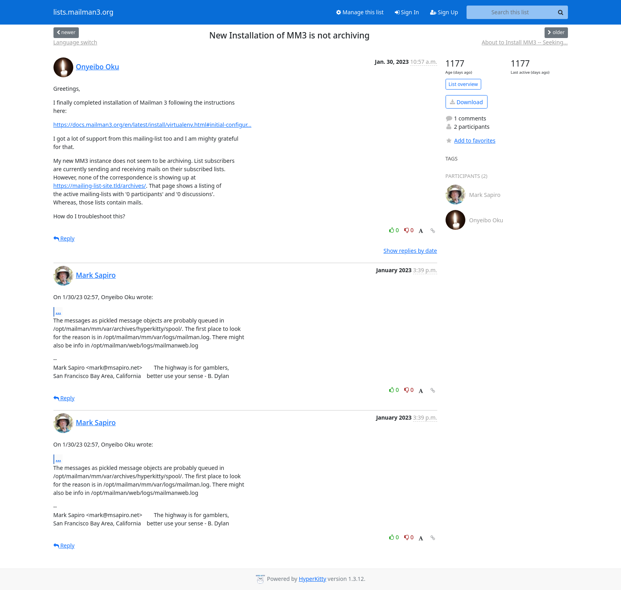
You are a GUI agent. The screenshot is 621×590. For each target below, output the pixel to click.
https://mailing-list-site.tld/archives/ (99, 185)
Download (466, 102)
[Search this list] (510, 12)
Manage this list (360, 12)
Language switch (75, 42)
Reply (64, 238)
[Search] (561, 12)
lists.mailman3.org (83, 12)
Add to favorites (470, 140)
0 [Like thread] (394, 230)
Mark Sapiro (96, 275)
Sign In (407, 12)
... (58, 311)
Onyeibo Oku (97, 66)
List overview (463, 84)
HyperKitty (312, 578)
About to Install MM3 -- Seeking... (525, 42)
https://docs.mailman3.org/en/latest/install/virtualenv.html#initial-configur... (152, 124)
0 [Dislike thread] (409, 230)
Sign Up (444, 12)
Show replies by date (410, 250)
